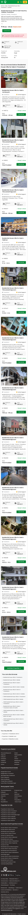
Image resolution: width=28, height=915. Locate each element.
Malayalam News (13, 879)
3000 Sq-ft (20, 454)
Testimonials (19, 887)
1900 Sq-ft (20, 404)
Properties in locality (10, 739)
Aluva (15, 792)
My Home (15, 890)
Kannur (2, 764)
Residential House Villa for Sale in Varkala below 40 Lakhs (13, 715)
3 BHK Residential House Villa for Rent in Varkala (13, 724)
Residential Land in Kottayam (8, 831)
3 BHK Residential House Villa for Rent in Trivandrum (13, 719)
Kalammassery (18, 796)
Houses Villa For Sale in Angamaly (9, 843)
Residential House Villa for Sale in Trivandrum (11, 683)
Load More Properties (14, 668)
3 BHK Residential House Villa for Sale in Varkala (13, 711)
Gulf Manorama (13, 883)
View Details (21, 114)
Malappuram (17, 760)
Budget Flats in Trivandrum (7, 773)
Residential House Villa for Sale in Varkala (13, 687)
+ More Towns (17, 801)
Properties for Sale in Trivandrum (9, 811)
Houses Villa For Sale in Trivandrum (9, 827)
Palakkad (3, 760)
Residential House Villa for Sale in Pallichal (13, 239)
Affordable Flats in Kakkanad (8, 775)
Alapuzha (3, 755)
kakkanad (16, 794)
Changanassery (5, 794)
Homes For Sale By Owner (7, 835)
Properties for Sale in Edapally (8, 816)
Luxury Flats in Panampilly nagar (8, 783)
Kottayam (3, 756)
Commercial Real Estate (7, 864)
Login (25, 2)
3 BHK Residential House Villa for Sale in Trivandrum (13, 702)
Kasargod (16, 764)
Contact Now (6, 30)
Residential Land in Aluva (7, 839)
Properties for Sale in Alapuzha (8, 818)
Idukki (15, 756)
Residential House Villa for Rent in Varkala (14, 694)
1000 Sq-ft (20, 106)
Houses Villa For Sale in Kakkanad (9, 837)
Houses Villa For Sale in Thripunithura (10, 841)
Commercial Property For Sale (8, 862)
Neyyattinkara (4, 801)
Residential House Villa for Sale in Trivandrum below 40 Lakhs (11, 707)
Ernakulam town (18, 790)
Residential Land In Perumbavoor (9, 850)
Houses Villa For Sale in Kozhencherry (10, 856)
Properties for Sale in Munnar (8, 820)
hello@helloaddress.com (6, 910)
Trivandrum (3, 7)
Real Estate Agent (5, 854)
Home (2, 6)
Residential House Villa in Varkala (11, 680)
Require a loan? (17, 26)
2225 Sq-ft (20, 653)
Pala (2, 798)
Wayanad (16, 762)
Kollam (16, 753)
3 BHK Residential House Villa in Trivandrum (14, 696)
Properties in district (10, 734)
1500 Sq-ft (20, 156)
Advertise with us (5, 892)
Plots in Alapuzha (5, 777)
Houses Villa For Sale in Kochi (8, 829)
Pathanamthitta (18, 755)
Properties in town (9, 736)
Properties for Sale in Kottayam (8, 813)
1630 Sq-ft (20, 504)
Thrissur (16, 758)
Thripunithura (17, 800)
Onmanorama (4, 881)
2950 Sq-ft (20, 254)
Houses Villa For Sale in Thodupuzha (9, 858)
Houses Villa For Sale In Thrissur (8, 833)
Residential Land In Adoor (7, 860)
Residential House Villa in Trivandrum (12, 677)
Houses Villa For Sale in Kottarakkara (10, 852)
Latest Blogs (11, 887)
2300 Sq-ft (20, 554)
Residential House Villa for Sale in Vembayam (13, 91)
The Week (12, 885)
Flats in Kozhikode (5, 779)
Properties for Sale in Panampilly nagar (10, 814)
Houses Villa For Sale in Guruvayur (9, 848)
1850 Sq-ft (20, 204)
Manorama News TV (14, 881)
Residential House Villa (13, 6)
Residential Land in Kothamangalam (9, 846)
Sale (6, 6)
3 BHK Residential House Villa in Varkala (13, 699)
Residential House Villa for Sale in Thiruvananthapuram (13, 141)
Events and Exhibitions (6, 890)
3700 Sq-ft (20, 603)
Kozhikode (3, 762)
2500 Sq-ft (20, 304)
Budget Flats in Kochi (6, 771)
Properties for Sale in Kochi (7, 809)
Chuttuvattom (4, 883)
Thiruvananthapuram (6, 753)
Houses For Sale (5, 845)
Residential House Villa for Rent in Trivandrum (11, 690)
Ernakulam (3, 758)
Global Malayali (5, 885)
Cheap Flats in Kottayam (7, 781)
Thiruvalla (3, 800)
